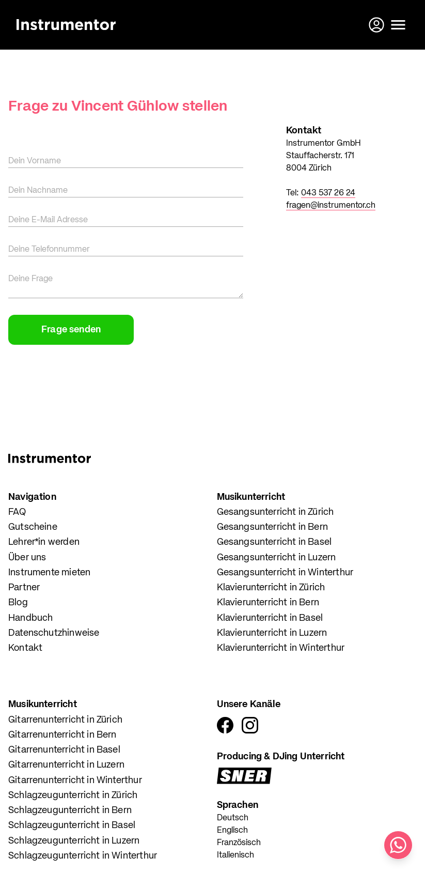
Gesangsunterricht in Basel (274, 542)
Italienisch (235, 855)
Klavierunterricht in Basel (270, 618)
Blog (18, 602)
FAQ (17, 512)
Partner (24, 587)
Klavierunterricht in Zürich (271, 587)
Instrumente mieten (49, 572)
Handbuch (30, 618)
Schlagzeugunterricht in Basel (71, 825)
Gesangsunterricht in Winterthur (285, 572)
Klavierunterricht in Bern (268, 602)
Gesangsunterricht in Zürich (275, 512)
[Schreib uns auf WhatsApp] (398, 845)
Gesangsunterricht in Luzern (276, 557)
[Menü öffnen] (398, 25)
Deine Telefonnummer (49, 250)
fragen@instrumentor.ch (330, 206)
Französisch (239, 843)
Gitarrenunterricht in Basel (64, 750)
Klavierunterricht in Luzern (272, 633)
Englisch (232, 831)
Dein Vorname (34, 161)
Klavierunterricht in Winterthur (281, 648)
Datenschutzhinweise (53, 633)
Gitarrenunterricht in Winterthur (75, 780)
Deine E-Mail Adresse (48, 220)
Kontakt (25, 648)
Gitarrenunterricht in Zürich (65, 720)
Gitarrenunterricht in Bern (62, 735)
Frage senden (71, 329)
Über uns (27, 557)
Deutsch (232, 818)
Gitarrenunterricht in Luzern (66, 765)
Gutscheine (32, 527)
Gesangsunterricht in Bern (272, 527)
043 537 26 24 (328, 193)
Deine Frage (30, 279)
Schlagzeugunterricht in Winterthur (82, 856)
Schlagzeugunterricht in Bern (70, 810)
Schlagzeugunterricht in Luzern (73, 841)
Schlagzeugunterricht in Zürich (72, 795)
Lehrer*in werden (44, 542)
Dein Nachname (38, 191)
